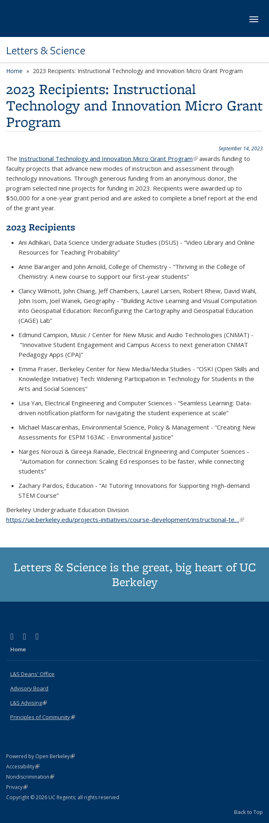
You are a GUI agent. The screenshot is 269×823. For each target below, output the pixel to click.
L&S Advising (28, 702)
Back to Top (248, 812)
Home (14, 71)
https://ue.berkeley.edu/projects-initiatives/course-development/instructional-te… (125, 519)
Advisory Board (29, 688)
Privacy (16, 787)
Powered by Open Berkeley (40, 756)
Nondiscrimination (30, 776)
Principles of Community (42, 717)
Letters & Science (45, 50)
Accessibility (22, 766)
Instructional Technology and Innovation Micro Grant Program (108, 158)
